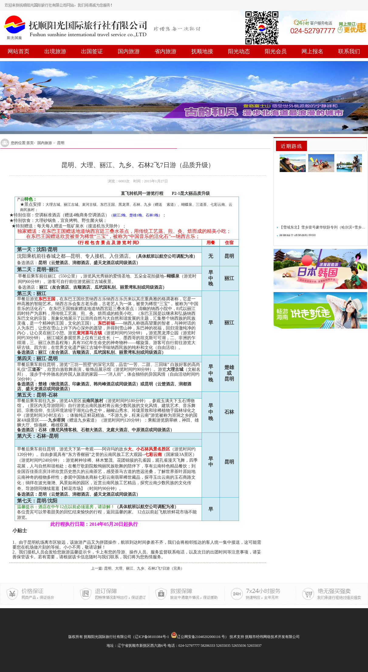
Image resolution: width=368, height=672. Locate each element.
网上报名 (312, 51)
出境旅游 (55, 51)
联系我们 (349, 51)
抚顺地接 (202, 51)
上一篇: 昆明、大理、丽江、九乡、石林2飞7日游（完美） (137, 568)
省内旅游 (165, 51)
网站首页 (18, 51)
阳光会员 (276, 51)
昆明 (60, 143)
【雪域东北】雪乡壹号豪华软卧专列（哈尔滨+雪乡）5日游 (322, 233)
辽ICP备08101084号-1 (152, 637)
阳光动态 (239, 51)
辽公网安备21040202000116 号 (198, 637)
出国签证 (92, 51)
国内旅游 (129, 51)
